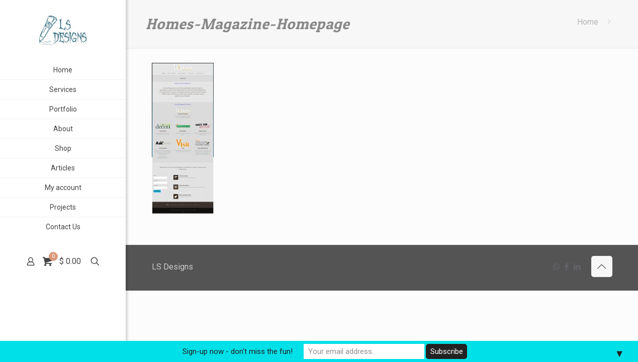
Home (587, 22)
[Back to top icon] (601, 266)
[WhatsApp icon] (556, 267)
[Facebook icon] (567, 267)
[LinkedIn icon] (577, 267)
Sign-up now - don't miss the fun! (238, 351)
